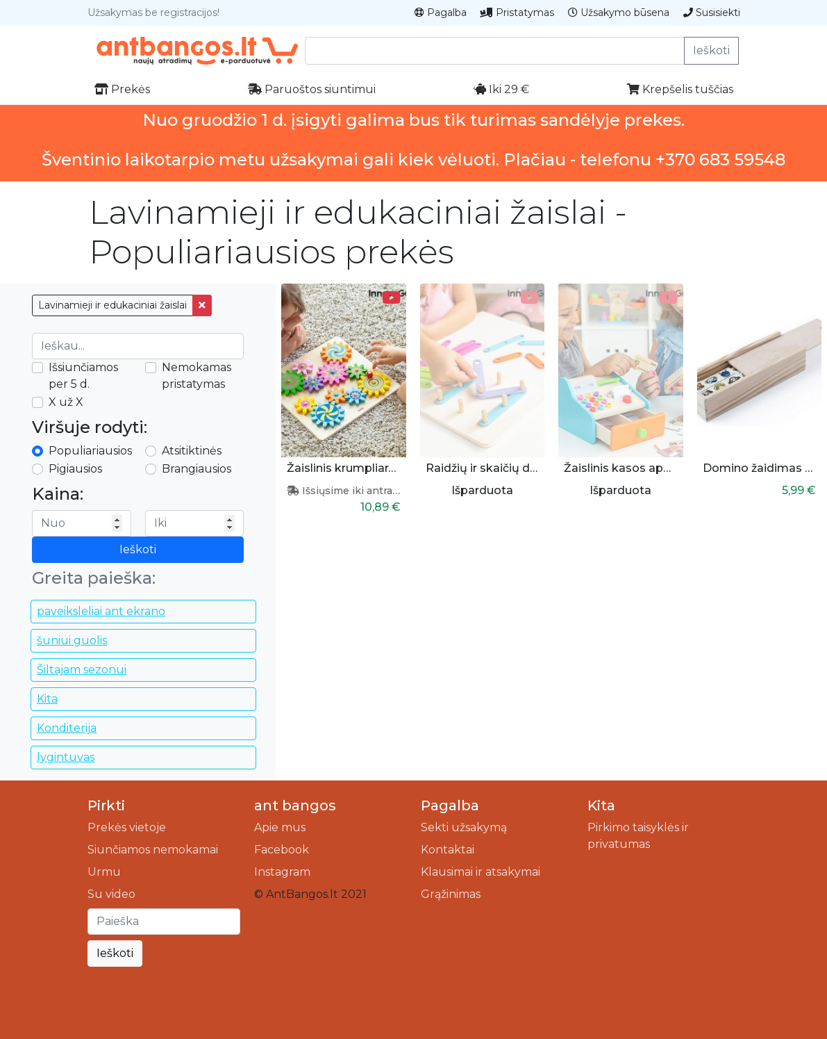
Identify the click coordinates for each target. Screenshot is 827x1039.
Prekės (122, 89)
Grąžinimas (451, 894)
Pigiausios (75, 468)
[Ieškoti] (163, 921)
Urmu (104, 871)
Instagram (282, 871)
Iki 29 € (501, 89)
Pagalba (441, 12)
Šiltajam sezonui (81, 669)
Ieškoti (711, 50)
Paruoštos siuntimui (312, 89)
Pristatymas (517, 12)
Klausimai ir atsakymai (480, 871)
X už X (66, 402)
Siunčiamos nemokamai (152, 849)
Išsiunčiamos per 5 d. (83, 376)
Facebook (281, 849)
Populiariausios (90, 450)
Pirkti (106, 805)
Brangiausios (196, 468)
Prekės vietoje (126, 827)
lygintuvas (65, 757)
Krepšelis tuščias (680, 89)
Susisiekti (711, 12)
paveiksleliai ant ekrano (101, 611)
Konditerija (67, 728)
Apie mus (280, 827)
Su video (111, 894)
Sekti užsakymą (464, 827)
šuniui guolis (72, 640)
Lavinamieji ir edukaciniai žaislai (112, 305)
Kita (47, 698)
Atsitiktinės (192, 450)
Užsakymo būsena (618, 12)
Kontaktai (447, 849)
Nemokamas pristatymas (196, 376)
